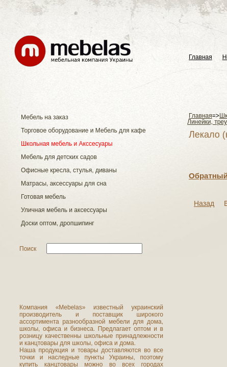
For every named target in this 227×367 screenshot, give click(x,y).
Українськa (201, 9)
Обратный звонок (62, 157)
